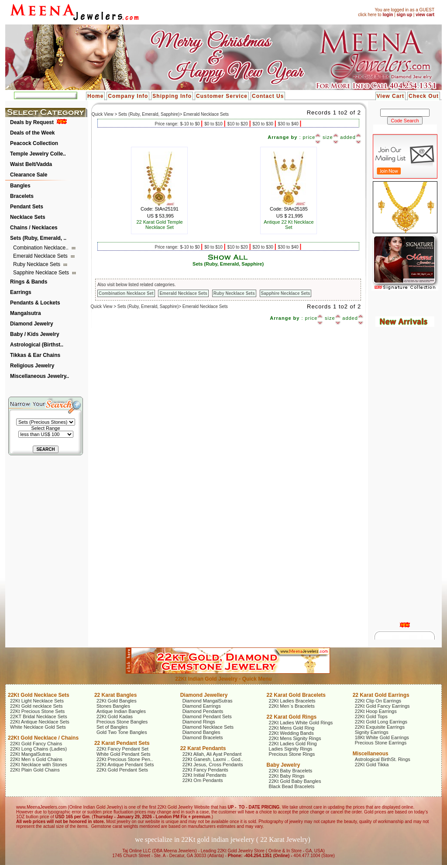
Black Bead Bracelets (292, 786)
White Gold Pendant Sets (123, 754)
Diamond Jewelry (31, 324)
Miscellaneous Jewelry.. (39, 376)
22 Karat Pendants (203, 748)
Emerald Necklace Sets (41, 256)
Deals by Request (32, 122)
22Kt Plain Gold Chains (35, 769)
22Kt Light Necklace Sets (37, 700)
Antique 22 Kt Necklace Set (288, 224)
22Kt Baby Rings (287, 775)
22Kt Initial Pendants (204, 775)
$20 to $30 (264, 123)
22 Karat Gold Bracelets (296, 695)
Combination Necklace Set (126, 293)
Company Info (128, 96)
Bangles (20, 186)
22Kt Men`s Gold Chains (36, 759)
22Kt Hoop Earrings (376, 711)
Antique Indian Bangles (121, 711)
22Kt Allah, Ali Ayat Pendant (212, 754)
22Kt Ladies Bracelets (292, 700)
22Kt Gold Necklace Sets (38, 695)
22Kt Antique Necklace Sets (39, 721)
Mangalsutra (25, 313)
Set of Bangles (112, 727)
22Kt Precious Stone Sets (37, 711)
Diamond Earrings (201, 706)
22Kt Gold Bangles (116, 700)
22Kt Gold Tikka (372, 764)
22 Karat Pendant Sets (122, 743)
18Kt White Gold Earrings (382, 737)
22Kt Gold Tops (371, 716)
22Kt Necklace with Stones (38, 764)
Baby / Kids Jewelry (34, 334)
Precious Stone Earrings (381, 742)
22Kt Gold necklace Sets (36, 706)
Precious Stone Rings (292, 754)
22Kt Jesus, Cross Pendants (212, 764)
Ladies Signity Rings (291, 748)
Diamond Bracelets (202, 737)
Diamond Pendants (203, 711)
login (387, 14)
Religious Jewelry (32, 366)
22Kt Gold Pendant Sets (122, 769)
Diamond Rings (198, 721)
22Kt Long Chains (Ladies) (38, 748)
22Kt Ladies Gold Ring (293, 743)
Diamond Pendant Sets (207, 716)
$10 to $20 (238, 123)
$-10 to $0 (190, 123)
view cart (425, 14)
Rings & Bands (28, 282)
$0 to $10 (214, 123)
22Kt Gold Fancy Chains (36, 743)
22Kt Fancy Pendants (205, 769)
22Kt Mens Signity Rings (295, 738)
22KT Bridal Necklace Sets (38, 716)
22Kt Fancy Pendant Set (122, 748)
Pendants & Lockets (35, 303)
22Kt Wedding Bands (291, 733)
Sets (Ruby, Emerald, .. (38, 238)
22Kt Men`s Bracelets (292, 706)
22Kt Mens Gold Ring (292, 727)
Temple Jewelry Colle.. (38, 154)
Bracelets (22, 196)
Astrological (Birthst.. (36, 345)
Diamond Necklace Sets (208, 727)
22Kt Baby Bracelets (291, 770)
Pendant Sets (26, 207)
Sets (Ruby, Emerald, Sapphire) (228, 263)
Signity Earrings (372, 732)
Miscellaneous (371, 754)
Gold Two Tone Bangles (121, 732)
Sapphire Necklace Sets (41, 273)
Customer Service (222, 96)
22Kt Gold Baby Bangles (295, 781)
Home (95, 96)
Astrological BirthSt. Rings (382, 759)
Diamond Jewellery (204, 695)
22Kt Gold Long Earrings (381, 721)
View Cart (390, 96)
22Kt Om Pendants (202, 780)
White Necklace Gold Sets (38, 727)
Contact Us (268, 96)
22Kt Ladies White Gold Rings (301, 722)
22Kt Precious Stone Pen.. (124, 759)
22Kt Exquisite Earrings (380, 727)
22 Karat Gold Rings (292, 717)
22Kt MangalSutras (30, 754)
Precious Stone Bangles (122, 721)
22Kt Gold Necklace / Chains (43, 738)
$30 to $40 (289, 123)
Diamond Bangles (201, 732)
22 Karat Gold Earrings (381, 695)
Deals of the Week (32, 133)
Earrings (20, 292)
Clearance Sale (28, 175)
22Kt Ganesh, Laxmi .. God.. (212, 759)
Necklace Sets (27, 217)
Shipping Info (172, 96)
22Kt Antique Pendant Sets (125, 764)
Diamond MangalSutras (207, 700)
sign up (404, 14)
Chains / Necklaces (34, 228)
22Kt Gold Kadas (114, 716)
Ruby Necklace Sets (37, 264)
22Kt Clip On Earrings (378, 700)
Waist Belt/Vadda (31, 164)
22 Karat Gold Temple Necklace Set (159, 224)
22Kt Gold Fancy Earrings (382, 706)
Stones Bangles (113, 706)
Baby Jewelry (283, 765)
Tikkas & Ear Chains (35, 355)
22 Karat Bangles (115, 695)
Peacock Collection (34, 143)
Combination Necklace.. (41, 248)
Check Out (424, 96)
